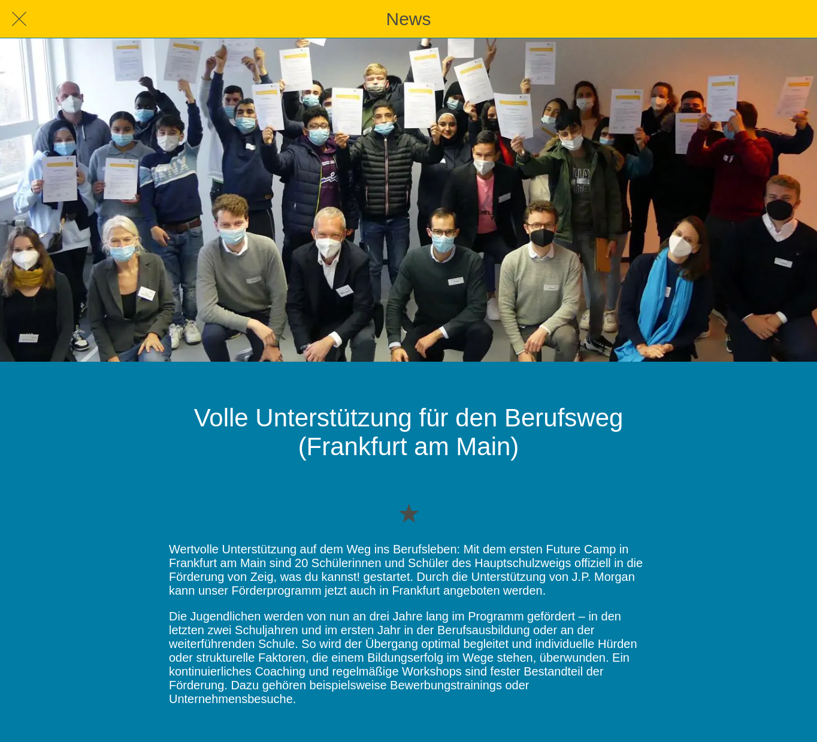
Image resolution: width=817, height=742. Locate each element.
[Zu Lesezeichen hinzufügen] (408, 512)
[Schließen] (19, 19)
